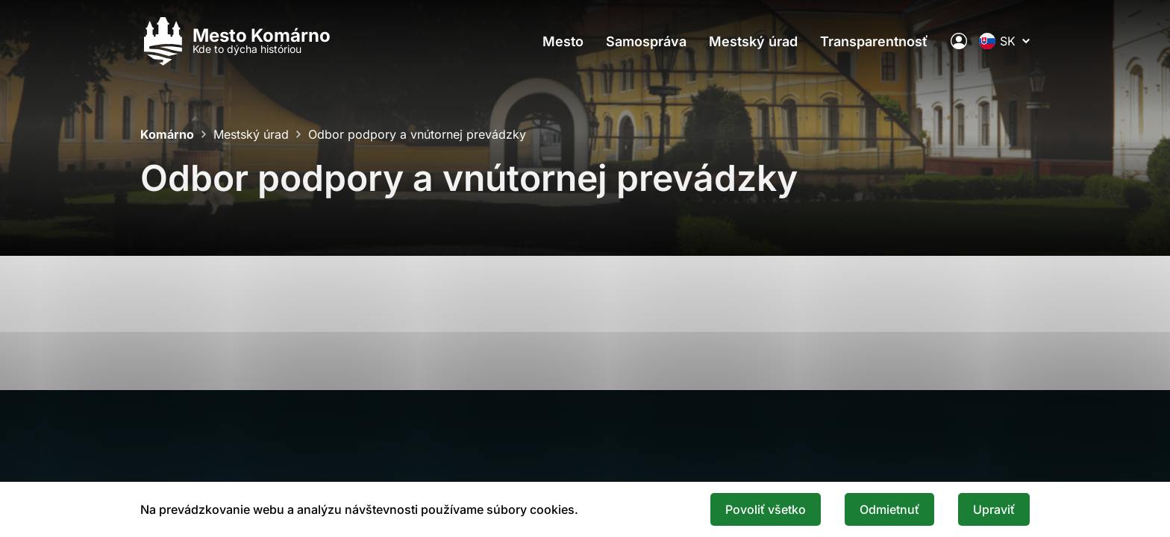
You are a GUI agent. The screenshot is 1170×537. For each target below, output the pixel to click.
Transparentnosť (874, 41)
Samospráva (646, 41)
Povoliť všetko (765, 509)
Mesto (563, 41)
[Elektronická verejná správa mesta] (959, 41)
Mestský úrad (753, 41)
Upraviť (994, 509)
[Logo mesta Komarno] (235, 41)
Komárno (167, 134)
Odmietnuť (889, 509)
